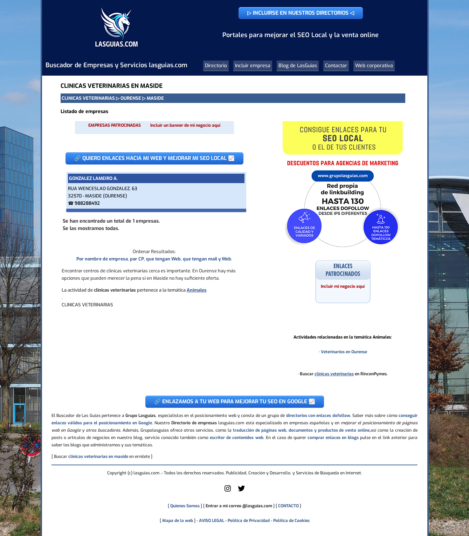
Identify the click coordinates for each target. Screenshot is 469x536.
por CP (137, 259)
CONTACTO (288, 506)
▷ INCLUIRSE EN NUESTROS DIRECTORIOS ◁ (300, 12)
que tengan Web (163, 259)
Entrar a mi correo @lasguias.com (239, 506)
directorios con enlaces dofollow (318, 415)
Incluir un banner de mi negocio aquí (185, 125)
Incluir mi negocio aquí (343, 286)
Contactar (336, 65)
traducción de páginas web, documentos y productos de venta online (301, 430)
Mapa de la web (177, 520)
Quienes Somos (185, 506)
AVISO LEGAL (211, 520)
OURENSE (130, 98)
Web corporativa (374, 65)
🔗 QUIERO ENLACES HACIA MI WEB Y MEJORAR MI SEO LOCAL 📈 (154, 158)
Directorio (216, 65)
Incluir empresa (252, 65)
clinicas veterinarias (334, 374)
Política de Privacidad (249, 520)
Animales (197, 290)
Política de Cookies (291, 520)
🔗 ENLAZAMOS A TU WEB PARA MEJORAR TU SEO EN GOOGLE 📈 (234, 401)
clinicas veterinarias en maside (98, 456)
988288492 (87, 203)
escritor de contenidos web (236, 437)
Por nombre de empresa (102, 259)
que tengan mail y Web (207, 259)
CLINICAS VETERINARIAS (88, 98)
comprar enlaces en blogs (333, 437)
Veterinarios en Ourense (344, 352)
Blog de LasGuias (297, 65)
